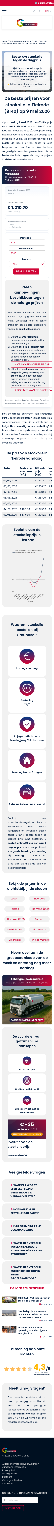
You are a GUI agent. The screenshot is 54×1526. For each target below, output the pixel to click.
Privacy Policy (10, 1470)
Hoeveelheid (26, 248)
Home (4, 41)
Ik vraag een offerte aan (32, 364)
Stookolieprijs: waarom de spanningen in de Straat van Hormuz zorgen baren (33, 1314)
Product (26, 259)
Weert (15, 898)
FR (46, 11)
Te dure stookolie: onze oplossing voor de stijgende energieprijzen (32, 1330)
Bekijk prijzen (26, 271)
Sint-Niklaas (14, 929)
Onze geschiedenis (12, 1480)
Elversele (39, 898)
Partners (7, 1477)
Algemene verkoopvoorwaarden (20, 1464)
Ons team (7, 1483)
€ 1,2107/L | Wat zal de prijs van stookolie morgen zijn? (34, 1299)
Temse (14, 909)
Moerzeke (14, 940)
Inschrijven (13, 1508)
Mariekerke (39, 929)
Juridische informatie (14, 1467)
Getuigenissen (10, 1473)
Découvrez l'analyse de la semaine (27, 1134)
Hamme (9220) (41, 909)
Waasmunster (41, 940)
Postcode (25, 237)
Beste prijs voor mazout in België (23, 41)
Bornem (39, 919)
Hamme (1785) (16, 919)
